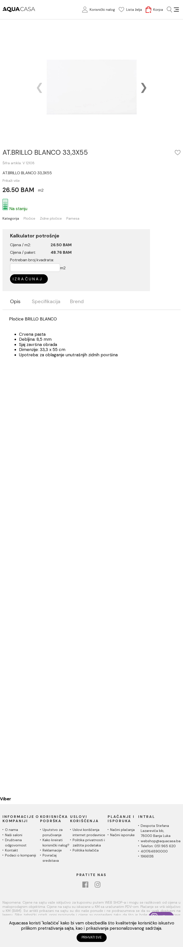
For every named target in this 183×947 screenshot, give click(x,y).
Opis (15, 302)
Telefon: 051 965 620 (158, 846)
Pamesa (72, 218)
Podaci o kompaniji (20, 855)
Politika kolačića (86, 850)
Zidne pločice (51, 218)
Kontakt (11, 850)
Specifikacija (46, 302)
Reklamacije (52, 850)
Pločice (29, 218)
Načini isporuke (122, 835)
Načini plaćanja (122, 829)
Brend (77, 302)
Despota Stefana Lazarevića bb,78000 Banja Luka (155, 830)
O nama (11, 829)
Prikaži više (11, 180)
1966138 (147, 856)
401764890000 (154, 851)
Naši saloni (13, 835)
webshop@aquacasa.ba (160, 841)
